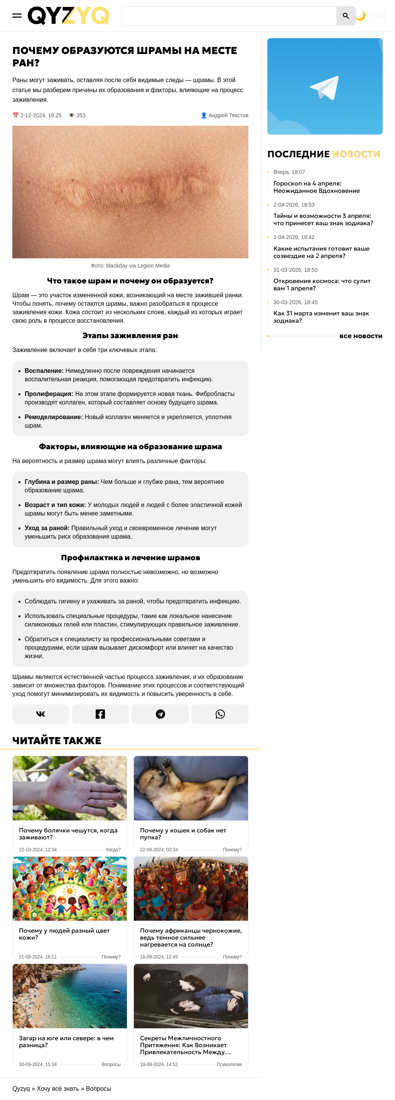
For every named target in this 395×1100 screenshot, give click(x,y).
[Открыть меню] (17, 16)
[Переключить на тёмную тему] (325, 15)
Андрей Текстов (228, 115)
